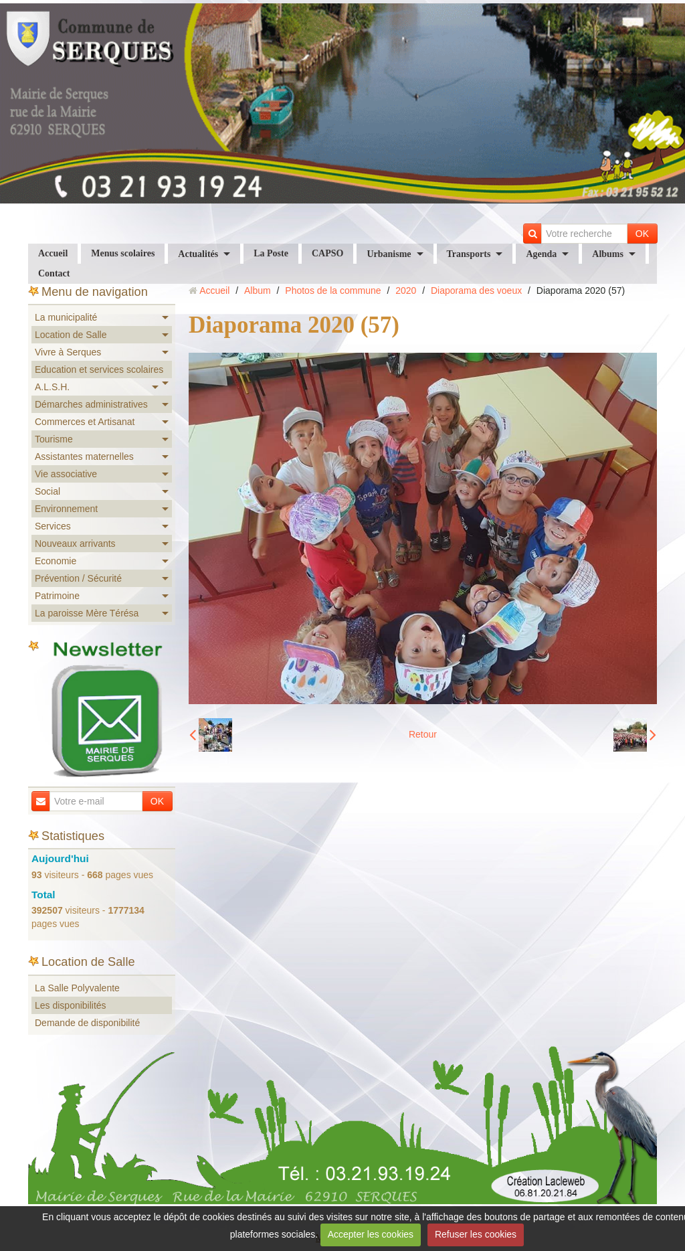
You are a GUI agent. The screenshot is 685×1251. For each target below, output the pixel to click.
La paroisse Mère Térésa (86, 613)
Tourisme (54, 439)
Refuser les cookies (475, 1234)
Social (47, 491)
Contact (54, 273)
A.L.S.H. (52, 387)
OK (642, 233)
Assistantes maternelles (84, 456)
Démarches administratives (91, 404)
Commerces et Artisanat (84, 421)
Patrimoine (57, 595)
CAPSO (327, 253)
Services (53, 526)
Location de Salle (70, 334)
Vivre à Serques (68, 352)
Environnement (66, 508)
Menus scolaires (123, 253)
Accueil (53, 253)
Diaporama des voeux (476, 290)
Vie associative (66, 474)
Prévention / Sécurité (78, 578)
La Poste (271, 253)
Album (257, 290)
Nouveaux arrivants (75, 543)
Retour (423, 734)
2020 (405, 290)
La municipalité (66, 317)
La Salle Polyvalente (77, 988)
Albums (607, 254)
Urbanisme (389, 254)
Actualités (198, 254)
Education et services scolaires (99, 369)
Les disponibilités (70, 1005)
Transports (469, 254)
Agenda (541, 254)
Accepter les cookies (370, 1234)
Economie (55, 561)
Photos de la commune (333, 290)
